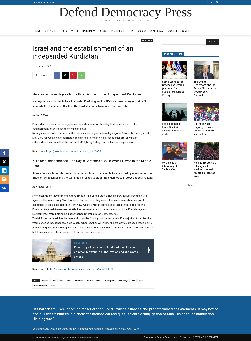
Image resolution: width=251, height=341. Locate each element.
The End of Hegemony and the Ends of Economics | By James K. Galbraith (205, 88)
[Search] (212, 42)
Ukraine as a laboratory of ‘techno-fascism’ (171, 166)
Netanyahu (110, 281)
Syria (141, 281)
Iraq (61, 281)
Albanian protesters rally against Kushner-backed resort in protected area (205, 169)
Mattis (98, 281)
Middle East (147, 40)
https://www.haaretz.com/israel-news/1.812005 (73, 151)
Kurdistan (79, 281)
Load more (190, 185)
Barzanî (45, 281)
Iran (54, 281)
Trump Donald (40, 285)
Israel (69, 281)
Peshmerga (123, 281)
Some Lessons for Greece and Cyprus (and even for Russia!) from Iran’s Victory (173, 88)
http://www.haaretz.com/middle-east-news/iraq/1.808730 (81, 269)
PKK (133, 281)
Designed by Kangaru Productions (46, 24)
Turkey (53, 285)
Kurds (90, 281)
